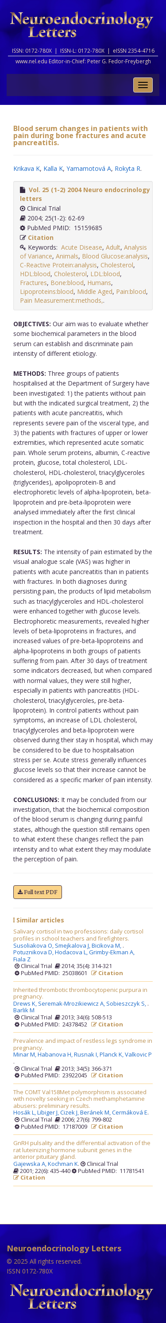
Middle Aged (94, 291)
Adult (113, 247)
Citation (41, 237)
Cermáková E (129, 1112)
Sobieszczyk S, (126, 1003)
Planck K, (112, 1054)
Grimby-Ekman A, (112, 952)
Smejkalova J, (73, 945)
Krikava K (26, 168)
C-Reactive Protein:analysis (58, 265)
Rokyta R (127, 168)
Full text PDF (38, 892)
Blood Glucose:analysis (115, 256)
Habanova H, (56, 1054)
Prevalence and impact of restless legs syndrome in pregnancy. (82, 1044)
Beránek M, (96, 1112)
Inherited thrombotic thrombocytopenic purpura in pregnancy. (80, 993)
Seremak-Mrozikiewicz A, (72, 1003)
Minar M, (25, 1054)
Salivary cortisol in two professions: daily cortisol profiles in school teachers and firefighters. (78, 935)
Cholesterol (116, 265)
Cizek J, (70, 1112)
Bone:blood (67, 282)
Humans (99, 282)
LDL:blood (105, 274)
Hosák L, (25, 1112)
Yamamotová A (88, 168)
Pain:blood (131, 291)
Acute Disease (81, 247)
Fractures (33, 282)
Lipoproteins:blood (46, 291)
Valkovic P (138, 1054)
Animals (67, 256)
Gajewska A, (30, 1164)
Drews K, (25, 1003)
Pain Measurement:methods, (61, 300)
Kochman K (63, 1164)
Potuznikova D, (34, 952)
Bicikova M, (107, 945)
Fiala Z (22, 959)
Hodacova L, (72, 952)
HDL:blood (35, 274)
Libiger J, (48, 1112)
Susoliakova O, (34, 945)
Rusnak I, (87, 1054)
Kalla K (53, 168)
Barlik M (24, 1010)
